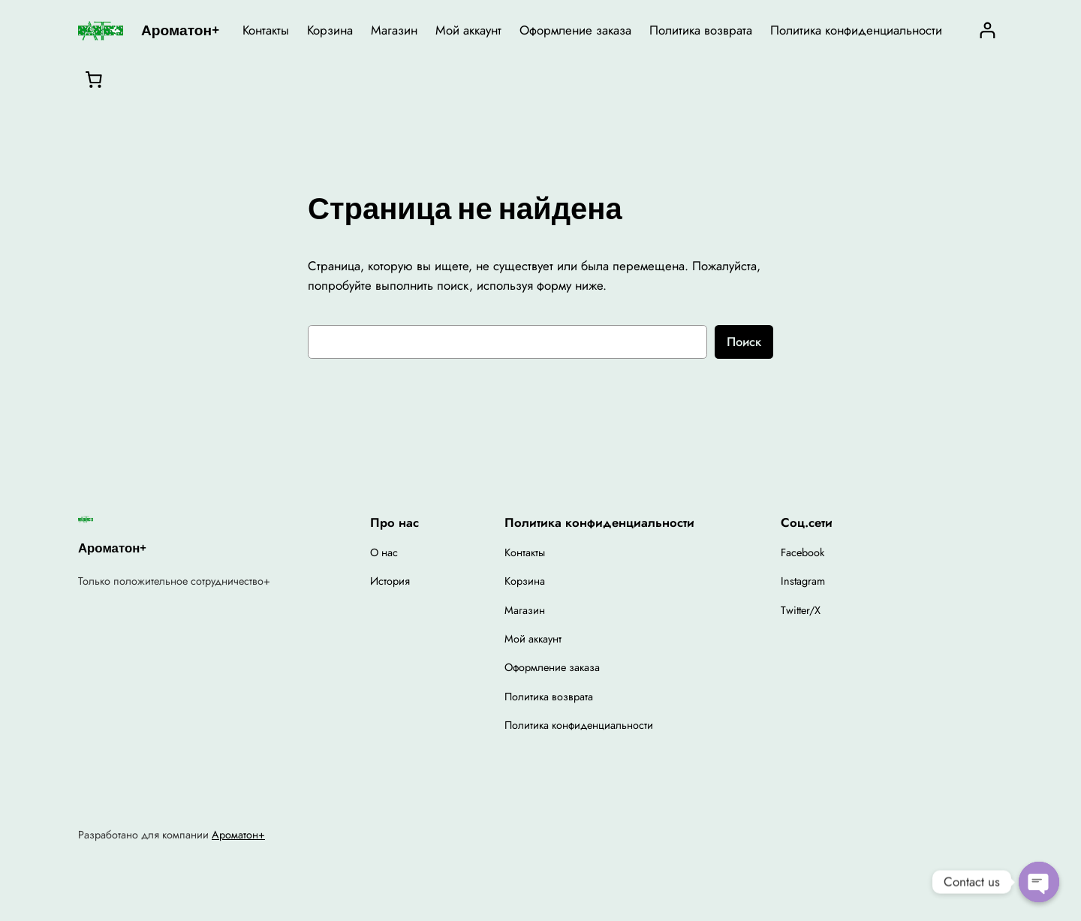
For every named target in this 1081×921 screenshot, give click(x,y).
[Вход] (987, 30)
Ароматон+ (180, 30)
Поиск (744, 342)
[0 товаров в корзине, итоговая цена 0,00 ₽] (94, 79)
